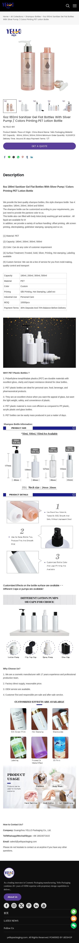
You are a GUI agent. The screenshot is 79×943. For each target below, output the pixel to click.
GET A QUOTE (39, 146)
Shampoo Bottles (33, 16)
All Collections (17, 16)
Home (5, 16)
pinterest (22, 157)
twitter (13, 157)
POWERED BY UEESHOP (60, 937)
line (9, 157)
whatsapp (18, 157)
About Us (12, 897)
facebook (4, 157)
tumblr (27, 157)
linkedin (31, 157)
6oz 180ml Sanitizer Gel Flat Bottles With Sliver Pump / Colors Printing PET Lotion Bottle (38, 18)
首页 (6, 913)
